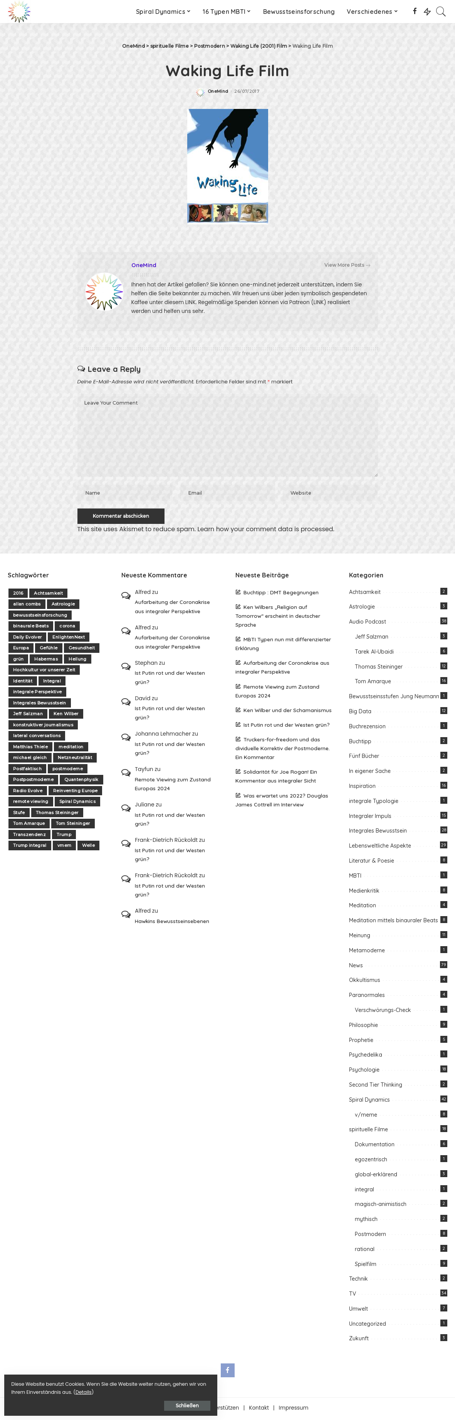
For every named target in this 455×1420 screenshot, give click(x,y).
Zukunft (359, 1340)
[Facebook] (415, 11)
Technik (358, 1280)
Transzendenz (29, 836)
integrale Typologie (373, 802)
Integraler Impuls (370, 817)
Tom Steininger (73, 825)
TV (352, 1295)
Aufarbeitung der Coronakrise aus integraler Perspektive (172, 608)
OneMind (218, 91)
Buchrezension (367, 727)
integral (364, 1191)
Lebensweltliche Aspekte (380, 847)
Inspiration (362, 787)
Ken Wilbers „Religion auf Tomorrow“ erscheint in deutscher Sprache (277, 617)
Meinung (359, 937)
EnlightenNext (68, 638)
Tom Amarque (29, 825)
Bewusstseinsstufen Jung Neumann (394, 698)
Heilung (77, 660)
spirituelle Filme (368, 1131)
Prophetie (361, 1041)
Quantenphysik (81, 781)
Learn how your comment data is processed (265, 531)
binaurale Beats (31, 628)
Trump (64, 836)
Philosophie (363, 1026)
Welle (88, 847)
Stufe (19, 814)
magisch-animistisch (380, 1206)
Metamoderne (367, 951)
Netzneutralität (75, 759)
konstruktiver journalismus (43, 726)
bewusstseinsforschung (40, 616)
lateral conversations (36, 737)
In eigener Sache (370, 772)
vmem (64, 847)
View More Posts (347, 265)
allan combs (27, 606)
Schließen (90, 1403)
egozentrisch (371, 1160)
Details (86, 1390)
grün (18, 660)
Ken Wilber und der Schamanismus (287, 711)
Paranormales (367, 996)
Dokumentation (375, 1146)
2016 (18, 594)
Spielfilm (365, 1265)
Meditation (362, 907)
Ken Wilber (66, 715)
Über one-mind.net (171, 1409)
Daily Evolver (27, 638)
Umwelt (358, 1310)
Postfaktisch (27, 770)
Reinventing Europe (75, 792)
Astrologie (63, 606)
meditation (71, 748)
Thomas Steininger (57, 814)
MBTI (355, 877)
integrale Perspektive (37, 693)
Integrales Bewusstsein (39, 704)
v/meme (366, 1116)
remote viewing (31, 803)
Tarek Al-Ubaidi (374, 653)
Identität (22, 682)
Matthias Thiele (30, 748)
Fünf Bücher (364, 757)
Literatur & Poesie (371, 862)
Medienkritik (364, 892)
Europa (21, 649)
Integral (52, 682)
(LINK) (318, 302)
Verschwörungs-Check (383, 1012)
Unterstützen (222, 1409)
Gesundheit (82, 649)
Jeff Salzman (28, 715)
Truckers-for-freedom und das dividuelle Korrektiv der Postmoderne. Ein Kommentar (282, 750)
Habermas (46, 660)
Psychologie (364, 1071)
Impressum (294, 1409)
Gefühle (48, 649)
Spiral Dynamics (77, 803)
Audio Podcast (367, 623)
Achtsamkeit (48, 594)
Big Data (360, 713)
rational (364, 1250)
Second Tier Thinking (375, 1086)
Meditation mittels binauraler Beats (393, 922)
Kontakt (259, 1409)
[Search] (441, 11)
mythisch (366, 1221)
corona (67, 628)
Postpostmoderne (33, 781)
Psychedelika (365, 1056)
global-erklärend (376, 1175)
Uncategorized (367, 1325)
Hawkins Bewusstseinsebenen (172, 922)
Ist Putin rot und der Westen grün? (170, 679)
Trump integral (30, 847)
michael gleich (30, 759)
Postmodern (370, 1235)
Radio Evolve (27, 792)
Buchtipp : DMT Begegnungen (281, 593)
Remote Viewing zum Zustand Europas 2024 (173, 785)
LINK (190, 302)
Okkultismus (364, 981)
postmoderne (67, 770)
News (356, 966)
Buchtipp (360, 742)
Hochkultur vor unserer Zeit (44, 671)
